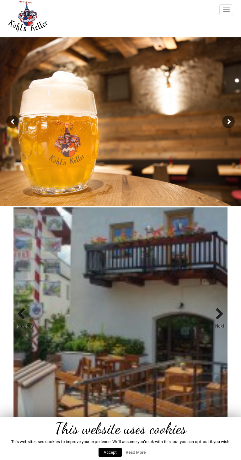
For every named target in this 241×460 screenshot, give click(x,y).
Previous (23, 314)
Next (218, 314)
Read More (136, 452)
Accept (110, 452)
